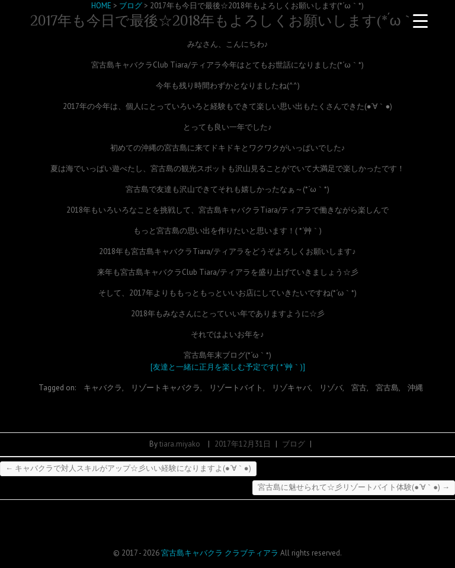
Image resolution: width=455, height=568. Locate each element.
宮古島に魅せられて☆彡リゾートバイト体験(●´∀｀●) (354, 487)
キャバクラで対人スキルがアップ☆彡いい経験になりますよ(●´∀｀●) (128, 468)
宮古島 (387, 388)
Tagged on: (58, 388)
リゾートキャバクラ (165, 388)
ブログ (293, 444)
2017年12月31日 (242, 444)
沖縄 (415, 388)
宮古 (359, 388)
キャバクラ (103, 388)
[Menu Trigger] (420, 21)
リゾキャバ (291, 388)
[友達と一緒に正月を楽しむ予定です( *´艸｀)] (227, 367)
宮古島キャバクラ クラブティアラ (219, 553)
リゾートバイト (236, 388)
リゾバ (330, 388)
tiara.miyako (179, 444)
